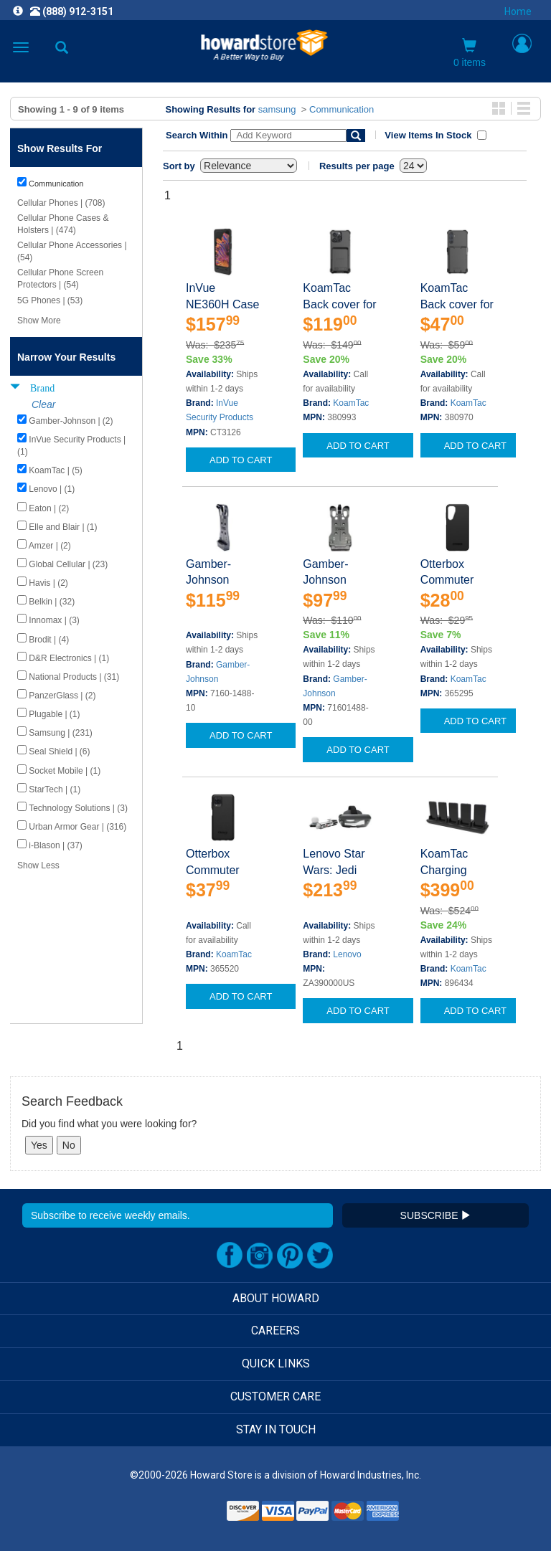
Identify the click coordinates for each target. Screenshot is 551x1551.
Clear (43, 404)
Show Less (38, 865)
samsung (277, 109)
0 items (469, 53)
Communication (341, 109)
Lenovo (347, 954)
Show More (39, 321)
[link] (188, 1515)
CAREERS (275, 1330)
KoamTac (351, 403)
